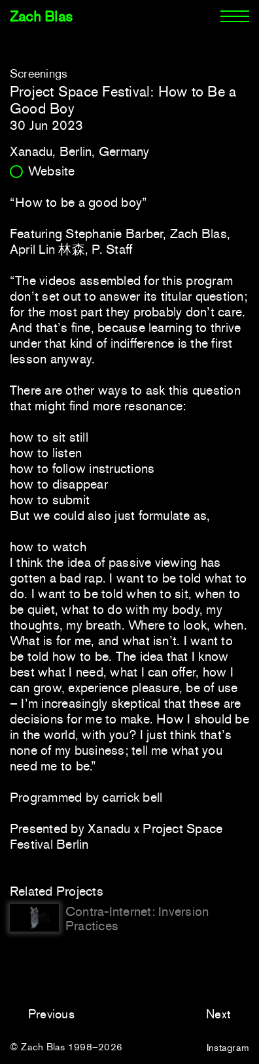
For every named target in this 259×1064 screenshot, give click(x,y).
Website (51, 171)
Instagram (228, 1048)
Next (218, 1014)
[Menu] (234, 17)
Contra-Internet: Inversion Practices (137, 919)
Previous (51, 1014)
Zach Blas (41, 16)
